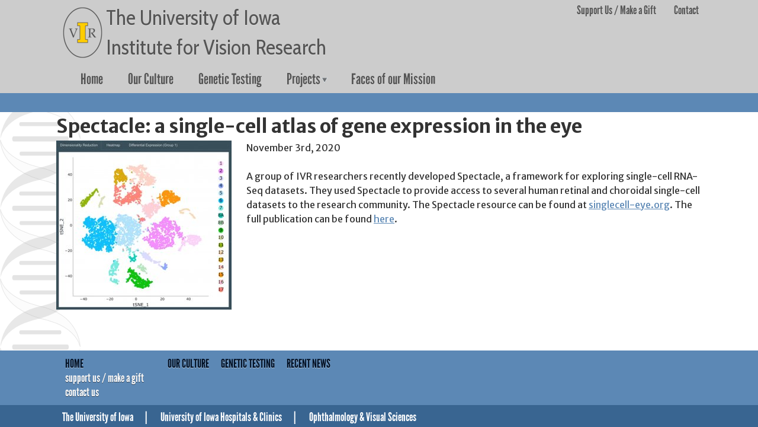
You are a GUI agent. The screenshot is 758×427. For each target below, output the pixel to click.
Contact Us (82, 392)
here (384, 219)
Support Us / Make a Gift (616, 10)
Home (92, 79)
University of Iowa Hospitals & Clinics (221, 417)
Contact (686, 10)
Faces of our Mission (393, 79)
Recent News (308, 363)
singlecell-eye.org (629, 205)
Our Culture (151, 79)
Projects (303, 79)
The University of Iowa (97, 417)
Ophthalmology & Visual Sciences (362, 417)
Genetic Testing (230, 79)
